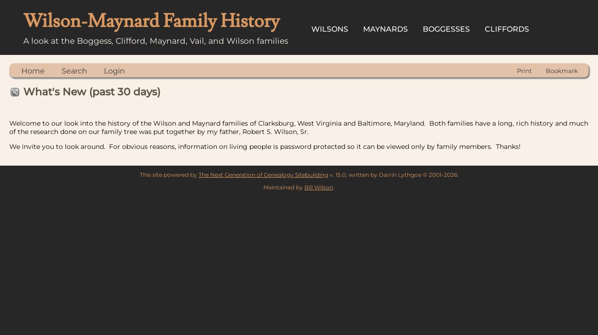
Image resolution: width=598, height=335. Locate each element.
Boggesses (446, 29)
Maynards (385, 29)
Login (114, 71)
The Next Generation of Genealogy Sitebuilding (263, 174)
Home (33, 71)
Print (524, 70)
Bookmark (562, 70)
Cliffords (507, 29)
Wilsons (329, 29)
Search (74, 71)
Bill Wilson (318, 187)
